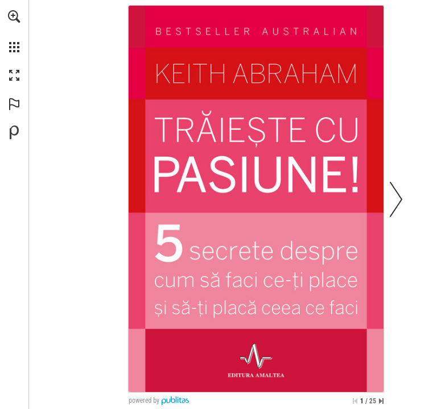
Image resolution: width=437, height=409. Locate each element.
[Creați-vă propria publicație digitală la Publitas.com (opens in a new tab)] (14, 132)
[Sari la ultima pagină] (381, 401)
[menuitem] (14, 31)
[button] (14, 16)
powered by (144, 400)
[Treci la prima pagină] (355, 401)
